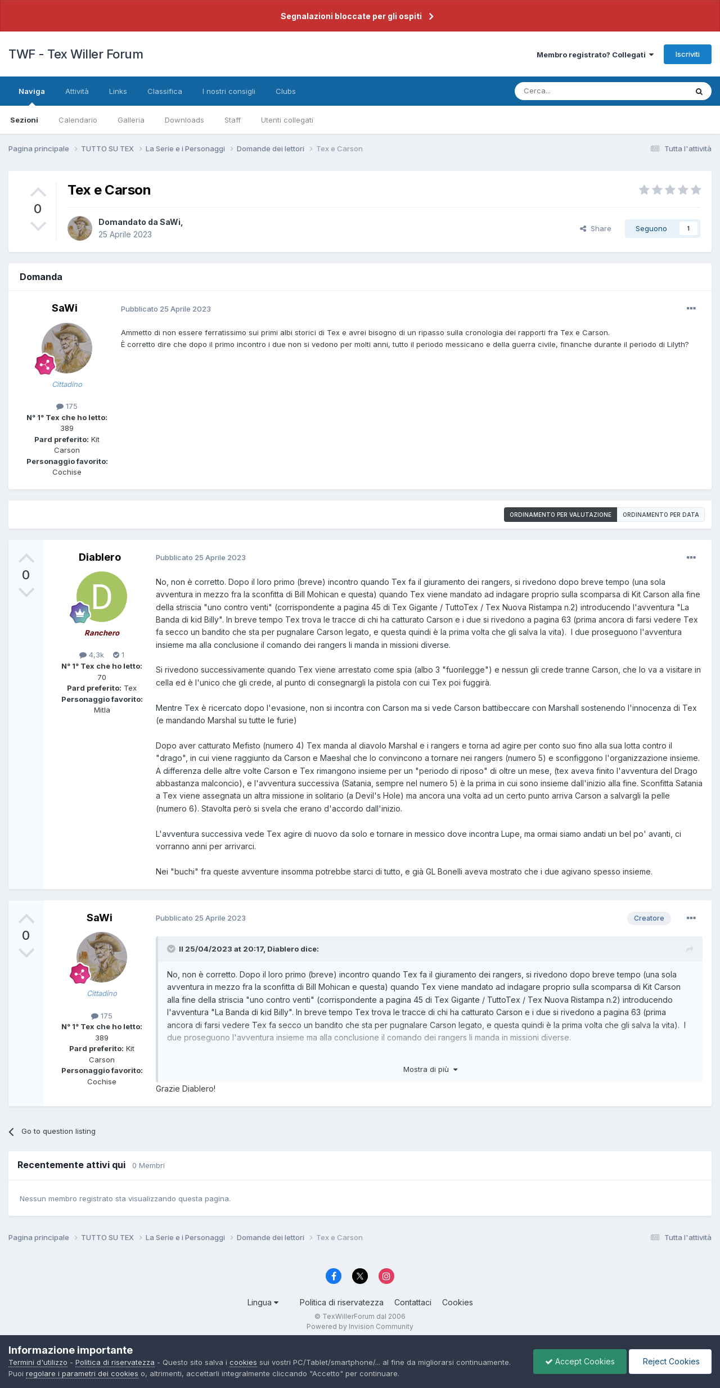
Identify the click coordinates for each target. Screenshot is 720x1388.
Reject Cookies (670, 1361)
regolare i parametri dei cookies (82, 1373)
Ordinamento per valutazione (560, 514)
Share (595, 228)
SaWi (170, 222)
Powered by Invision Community (360, 1326)
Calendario (77, 119)
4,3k (91, 654)
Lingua (263, 1302)
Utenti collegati (287, 119)
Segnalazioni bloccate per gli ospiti (351, 16)
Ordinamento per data (661, 514)
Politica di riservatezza (342, 1302)
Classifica (164, 91)
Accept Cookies (580, 1361)
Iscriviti (688, 53)
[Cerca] (556, 91)
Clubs (286, 91)
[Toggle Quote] (172, 948)
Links (118, 91)
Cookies (457, 1302)
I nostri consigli (228, 91)
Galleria (131, 119)
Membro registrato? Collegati (595, 54)
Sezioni (24, 119)
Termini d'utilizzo (38, 1362)
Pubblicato (166, 308)
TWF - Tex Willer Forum (75, 54)
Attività (77, 91)
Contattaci (412, 1302)
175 (67, 406)
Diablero (100, 557)
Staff (232, 119)
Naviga (32, 96)
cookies (243, 1362)
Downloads (184, 119)
